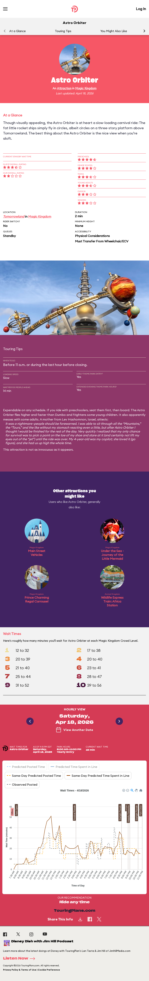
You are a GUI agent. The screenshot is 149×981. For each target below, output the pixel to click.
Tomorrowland (13, 216)
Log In (141, 9)
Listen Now (20, 958)
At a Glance (17, 31)
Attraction (64, 88)
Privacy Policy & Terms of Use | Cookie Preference (31, 969)
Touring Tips (63, 31)
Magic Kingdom (85, 88)
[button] (144, 31)
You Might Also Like (113, 31)
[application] (74, 838)
